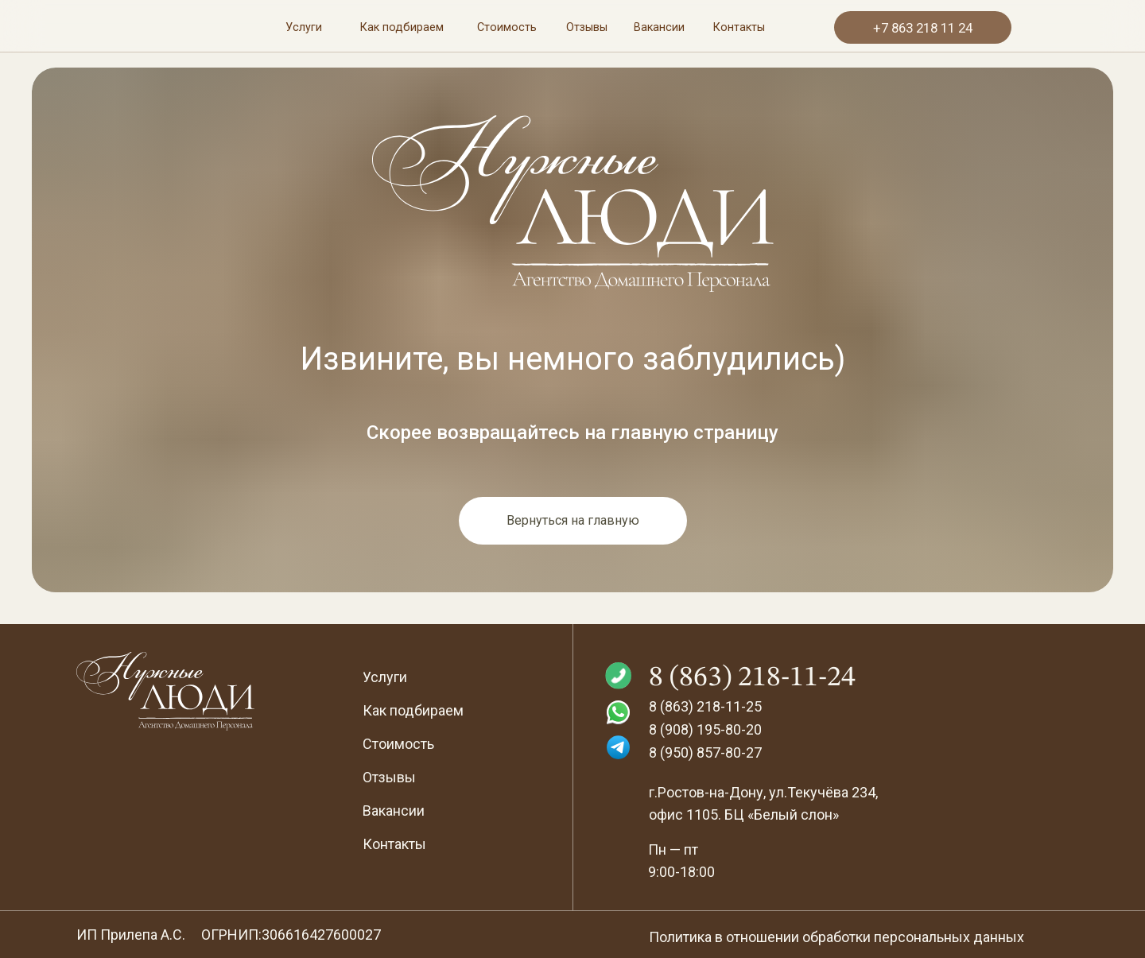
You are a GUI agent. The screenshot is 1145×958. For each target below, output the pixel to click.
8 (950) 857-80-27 (705, 752)
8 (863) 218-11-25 (705, 706)
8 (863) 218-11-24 (752, 678)
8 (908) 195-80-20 (705, 729)
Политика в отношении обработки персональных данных (836, 937)
